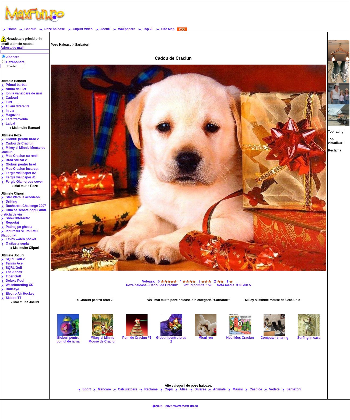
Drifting (11, 201)
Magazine (13, 115)
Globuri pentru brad (21, 164)
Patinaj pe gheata (19, 227)
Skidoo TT (13, 298)
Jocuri (105, 29)
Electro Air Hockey (20, 293)
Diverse (200, 389)
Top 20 (148, 29)
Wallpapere (126, 29)
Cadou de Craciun (19, 143)
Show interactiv (18, 218)
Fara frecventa (17, 119)
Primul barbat (16, 85)
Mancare (104, 389)
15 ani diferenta (17, 106)
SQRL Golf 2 (15, 259)
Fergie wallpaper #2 (21, 173)
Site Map (167, 29)
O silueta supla (17, 243)
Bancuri (30, 29)
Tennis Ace (14, 263)
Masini (238, 389)
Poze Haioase (61, 45)
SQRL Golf (14, 268)
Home (12, 29)
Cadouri (12, 98)
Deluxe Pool (15, 281)
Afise (183, 389)
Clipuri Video (83, 29)
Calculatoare (127, 389)
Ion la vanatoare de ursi (24, 93)
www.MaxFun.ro (185, 406)
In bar (10, 110)
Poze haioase (54, 29)
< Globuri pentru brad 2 (95, 300)
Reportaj (12, 222)
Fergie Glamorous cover (24, 181)
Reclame (151, 389)
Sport (86, 389)
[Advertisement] (209, 13)
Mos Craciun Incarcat (22, 169)
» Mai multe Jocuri (25, 302)
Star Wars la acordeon (23, 197)
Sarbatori (82, 45)
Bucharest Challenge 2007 (26, 206)
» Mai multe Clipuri (24, 248)
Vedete (274, 389)
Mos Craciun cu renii (21, 156)
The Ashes (14, 272)
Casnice (256, 389)
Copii (168, 389)
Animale (219, 389)
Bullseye (12, 289)
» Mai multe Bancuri (24, 128)
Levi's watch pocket (21, 239)
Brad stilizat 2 (16, 160)
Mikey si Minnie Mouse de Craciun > (272, 300)
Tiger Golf (13, 276)
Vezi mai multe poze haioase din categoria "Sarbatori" (188, 300)
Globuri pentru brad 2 (22, 139)
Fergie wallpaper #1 (21, 177)
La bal (10, 123)
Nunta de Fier (16, 89)
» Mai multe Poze (25, 186)
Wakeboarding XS (19, 285)
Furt (9, 102)
